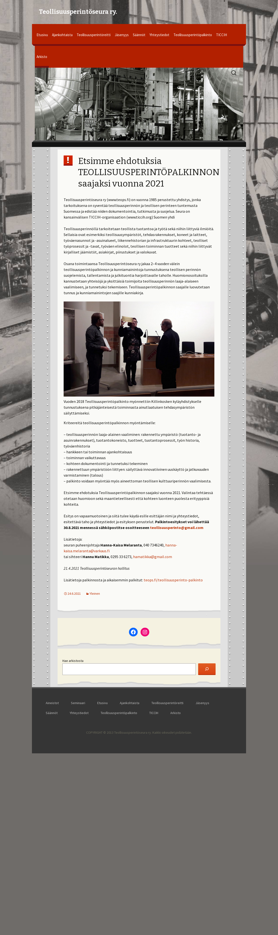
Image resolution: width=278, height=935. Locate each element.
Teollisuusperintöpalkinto (192, 35)
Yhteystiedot (159, 35)
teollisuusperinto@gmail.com (176, 527)
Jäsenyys (122, 35)
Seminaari (79, 703)
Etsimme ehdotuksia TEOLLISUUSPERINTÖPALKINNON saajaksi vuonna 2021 (148, 172)
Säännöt (139, 35)
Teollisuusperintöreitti (94, 35)
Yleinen (95, 593)
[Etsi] (207, 669)
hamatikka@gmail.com (152, 556)
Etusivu (42, 35)
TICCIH (221, 35)
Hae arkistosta (72, 661)
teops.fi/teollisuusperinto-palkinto (173, 579)
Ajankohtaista (62, 35)
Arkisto (42, 56)
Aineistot (53, 703)
